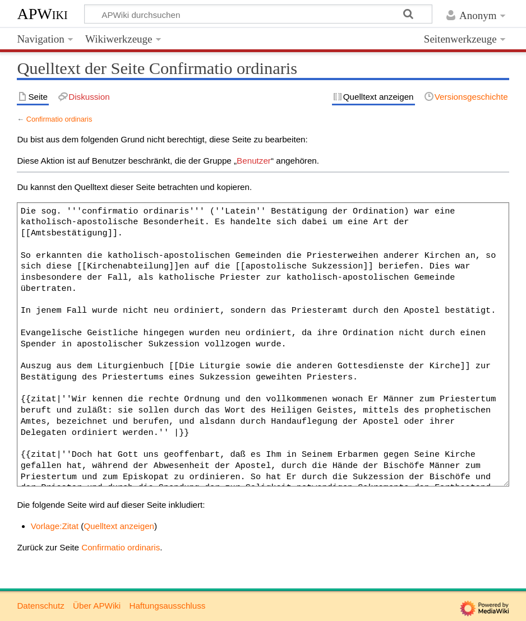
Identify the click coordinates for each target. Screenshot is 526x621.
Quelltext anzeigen (119, 526)
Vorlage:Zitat (55, 526)
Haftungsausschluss (167, 605)
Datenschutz (40, 605)
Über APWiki (97, 605)
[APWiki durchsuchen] (258, 14)
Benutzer (254, 160)
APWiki (42, 13)
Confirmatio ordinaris (59, 119)
